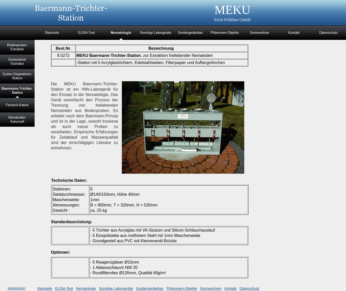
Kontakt (230, 288)
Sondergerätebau (149, 288)
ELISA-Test (64, 288)
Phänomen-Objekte (181, 288)
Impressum (16, 288)
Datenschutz (249, 288)
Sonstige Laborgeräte (116, 288)
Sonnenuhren (211, 288)
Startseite (44, 288)
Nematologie (86, 288)
